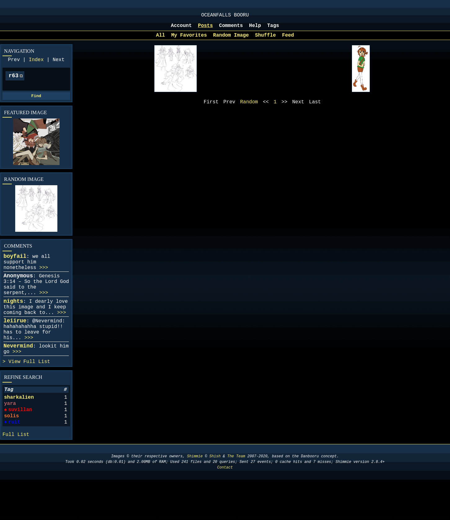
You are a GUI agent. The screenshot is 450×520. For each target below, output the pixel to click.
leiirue (14, 343)
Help (255, 28)
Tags (273, 28)
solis (11, 452)
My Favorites (189, 39)
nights (13, 320)
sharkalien (19, 429)
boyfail (14, 266)
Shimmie (195, 496)
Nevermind (18, 373)
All (160, 39)
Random (249, 107)
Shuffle (265, 39)
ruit (14, 459)
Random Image (231, 39)
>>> (43, 280)
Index (36, 65)
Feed (288, 39)
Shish (215, 496)
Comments (231, 28)
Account (181, 28)
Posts (205, 28)
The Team (236, 496)
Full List (36, 391)
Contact (225, 507)
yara (10, 437)
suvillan (20, 444)
